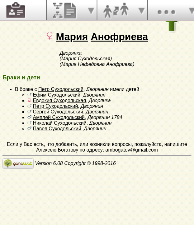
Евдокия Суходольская (59, 100)
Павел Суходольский (57, 128)
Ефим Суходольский (56, 95)
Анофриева (119, 36)
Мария (72, 36)
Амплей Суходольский (58, 117)
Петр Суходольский (60, 89)
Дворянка (71, 53)
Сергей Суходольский (58, 111)
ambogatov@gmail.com (132, 149)
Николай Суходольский (59, 123)
